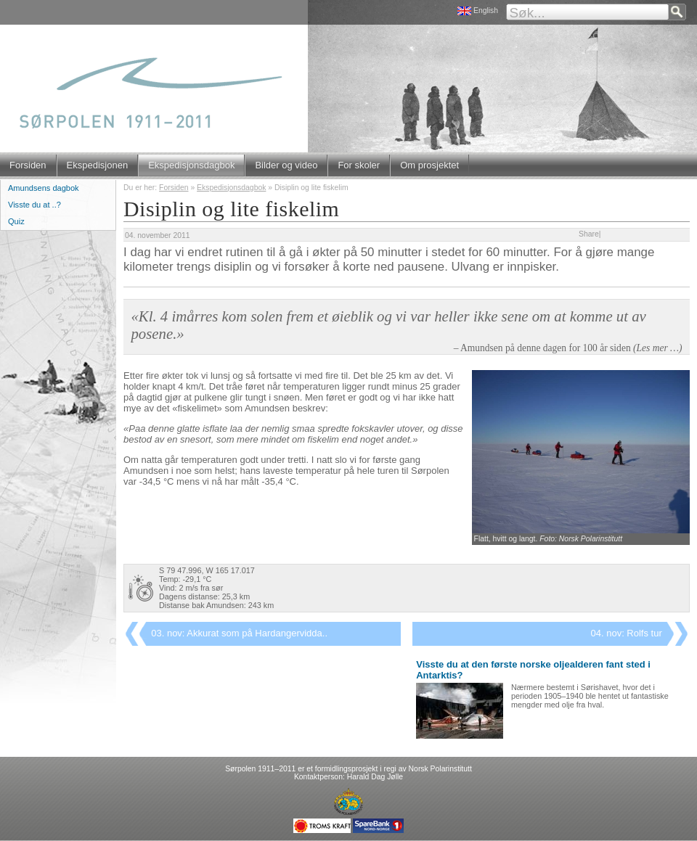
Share (589, 234)
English (485, 11)
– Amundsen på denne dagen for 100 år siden (568, 347)
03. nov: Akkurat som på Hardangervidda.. (239, 633)
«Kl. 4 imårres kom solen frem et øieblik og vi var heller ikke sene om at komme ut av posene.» (388, 325)
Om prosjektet (429, 165)
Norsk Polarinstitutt (440, 769)
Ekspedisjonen (98, 165)
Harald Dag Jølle (375, 777)
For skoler (359, 165)
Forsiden (27, 165)
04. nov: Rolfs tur (626, 633)
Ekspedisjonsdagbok (191, 165)
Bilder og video (286, 165)
